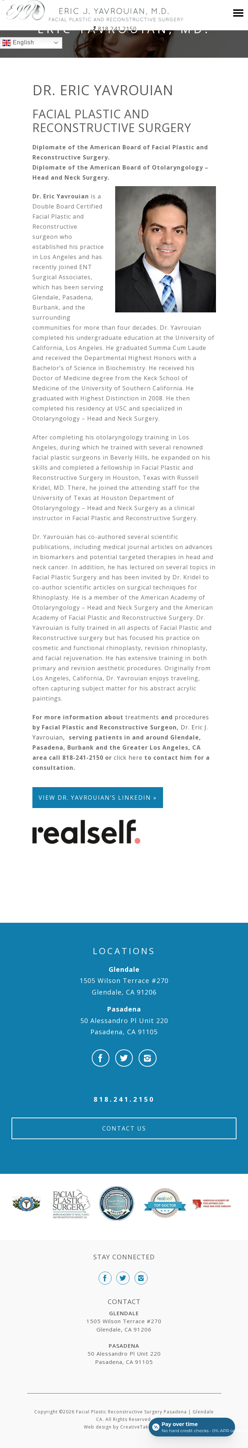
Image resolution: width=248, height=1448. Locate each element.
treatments (142, 717)
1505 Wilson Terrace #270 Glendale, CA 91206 (124, 980)
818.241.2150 (116, 29)
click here (128, 758)
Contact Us (124, 1128)
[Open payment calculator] (192, 1427)
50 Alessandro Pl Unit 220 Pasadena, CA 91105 (124, 1020)
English (18, 43)
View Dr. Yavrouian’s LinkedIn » (98, 798)
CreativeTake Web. (142, 1427)
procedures (192, 717)
